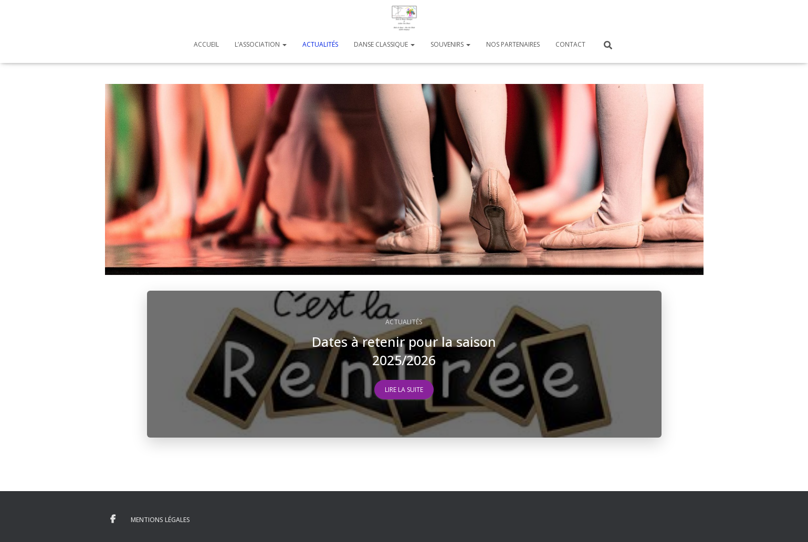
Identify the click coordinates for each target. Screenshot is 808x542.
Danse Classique (384, 44)
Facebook (113, 519)
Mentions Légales (160, 519)
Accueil (206, 44)
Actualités (320, 44)
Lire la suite (404, 389)
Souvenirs (450, 44)
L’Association (261, 44)
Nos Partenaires (513, 44)
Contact (570, 44)
